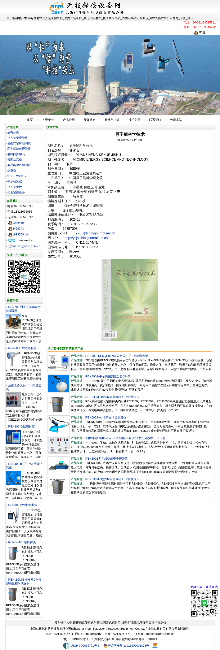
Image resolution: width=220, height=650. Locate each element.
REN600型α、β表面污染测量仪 (105, 417)
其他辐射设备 (16, 192)
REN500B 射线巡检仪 (22, 348)
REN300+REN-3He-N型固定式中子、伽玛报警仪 (117, 356)
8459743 (16, 228)
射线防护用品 (16, 154)
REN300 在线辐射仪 (21, 426)
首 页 (29, 119)
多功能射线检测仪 (19, 165)
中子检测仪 (14, 181)
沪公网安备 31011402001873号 (126, 646)
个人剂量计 (14, 186)
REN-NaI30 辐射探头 (22, 542)
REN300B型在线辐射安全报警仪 (106, 458)
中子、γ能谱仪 (16, 176)
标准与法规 (112, 119)
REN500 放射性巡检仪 (23, 505)
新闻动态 (89, 119)
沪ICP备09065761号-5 (81, 645)
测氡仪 (11, 170)
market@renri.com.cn (24, 246)
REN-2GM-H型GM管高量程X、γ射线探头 (112, 479)
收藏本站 (176, 119)
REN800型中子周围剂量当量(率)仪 (108, 376)
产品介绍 (69, 119)
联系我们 (155, 119)
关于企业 (48, 119)
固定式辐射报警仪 (19, 148)
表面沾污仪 (14, 159)
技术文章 (134, 119)
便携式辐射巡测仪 (19, 143)
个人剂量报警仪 (17, 137)
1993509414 (18, 234)
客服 (199, 32)
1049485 (16, 222)
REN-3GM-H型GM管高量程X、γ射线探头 (112, 397)
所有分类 (13, 132)
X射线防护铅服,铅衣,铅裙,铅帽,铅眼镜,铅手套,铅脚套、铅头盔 (125, 438)
